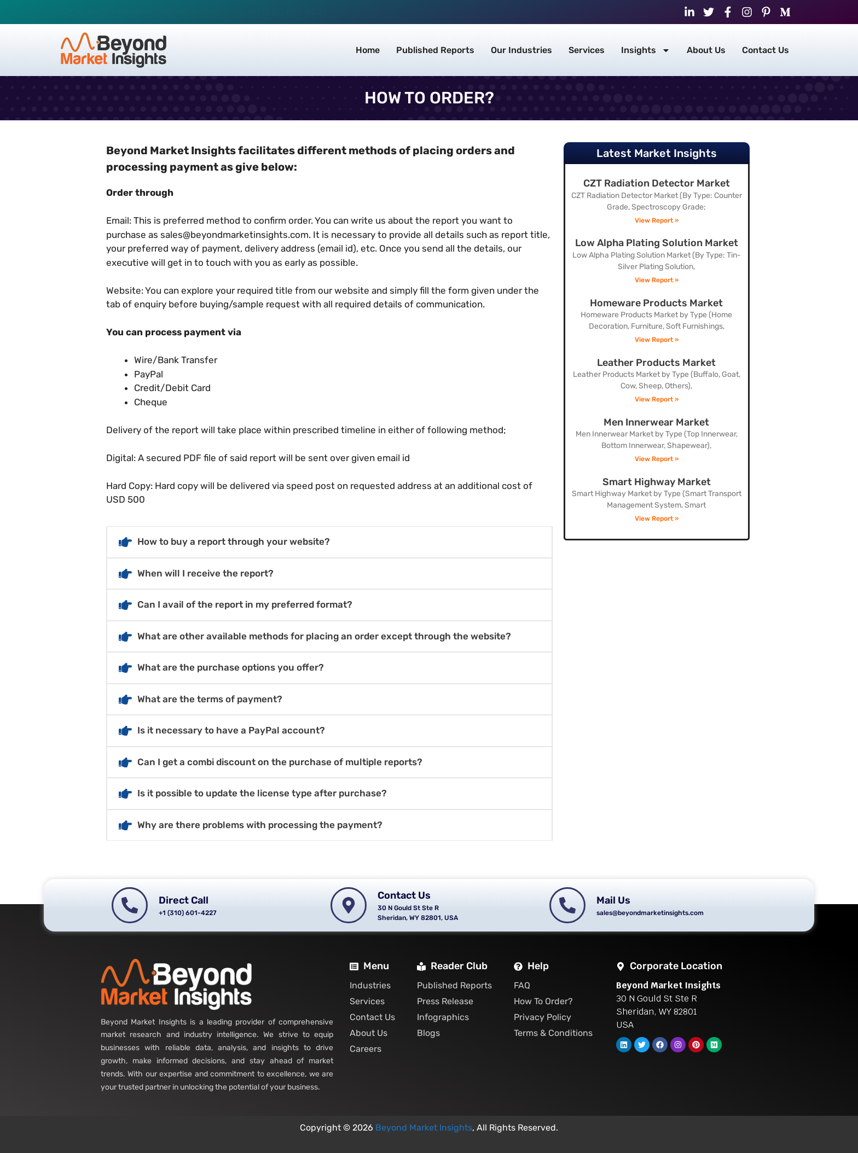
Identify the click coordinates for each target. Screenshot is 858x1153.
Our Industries (521, 50)
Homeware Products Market (656, 303)
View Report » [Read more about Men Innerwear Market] (657, 459)
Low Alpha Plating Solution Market (656, 243)
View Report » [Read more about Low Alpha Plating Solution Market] (657, 280)
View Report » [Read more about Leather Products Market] (657, 399)
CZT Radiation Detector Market (656, 183)
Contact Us (765, 50)
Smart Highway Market (656, 482)
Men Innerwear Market (656, 422)
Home (368, 50)
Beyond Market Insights (423, 1127)
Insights (645, 50)
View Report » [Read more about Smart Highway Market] (657, 518)
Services (587, 50)
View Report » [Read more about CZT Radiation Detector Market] (657, 220)
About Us (706, 50)
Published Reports (435, 50)
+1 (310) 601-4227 (288, 12)
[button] (329, 542)
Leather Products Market (656, 363)
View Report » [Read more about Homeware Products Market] (657, 339)
